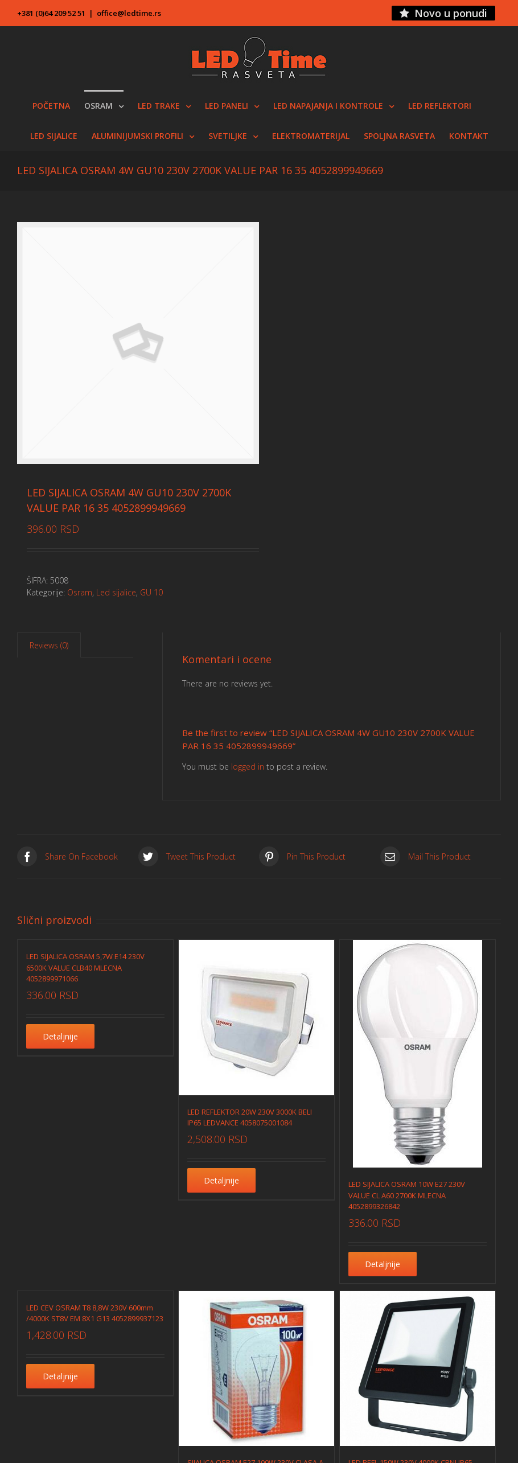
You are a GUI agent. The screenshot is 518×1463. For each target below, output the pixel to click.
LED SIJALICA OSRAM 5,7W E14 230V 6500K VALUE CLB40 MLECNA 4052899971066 (85, 967)
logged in (247, 766)
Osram (79, 592)
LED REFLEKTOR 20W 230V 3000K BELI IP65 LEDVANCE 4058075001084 (249, 1117)
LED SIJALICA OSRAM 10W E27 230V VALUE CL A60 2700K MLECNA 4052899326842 (406, 1195)
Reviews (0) (49, 645)
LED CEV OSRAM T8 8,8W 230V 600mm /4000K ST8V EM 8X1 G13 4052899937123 (94, 1313)
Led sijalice (116, 592)
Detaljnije (60, 1036)
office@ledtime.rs (129, 13)
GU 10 (151, 592)
